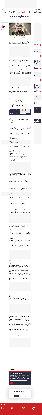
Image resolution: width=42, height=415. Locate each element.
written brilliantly (19, 156)
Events (29, 11)
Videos (14, 11)
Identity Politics (20, 35)
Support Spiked (2, 408)
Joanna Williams (23, 409)
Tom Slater (35, 102)
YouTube (40, 9)
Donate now (22, 113)
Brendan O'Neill (36, 44)
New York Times (16, 204)
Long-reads (12, 12)
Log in (36, 9)
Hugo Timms (35, 67)
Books (29, 12)
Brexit (12, 409)
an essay (14, 60)
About (1, 407)
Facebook (38, 9)
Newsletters (37, 11)
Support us (37, 12)
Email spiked (33, 409)
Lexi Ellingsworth (36, 90)
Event (35, 103)
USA (24, 35)
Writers (9, 11)
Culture (17, 35)
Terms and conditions (3, 409)
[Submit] (8, 9)
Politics (12, 407)
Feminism (36, 91)
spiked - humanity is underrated (21, 12)
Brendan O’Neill (23, 407)
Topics (3, 11)
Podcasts (5, 12)
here (9, 336)
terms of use (19, 414)
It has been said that (21, 233)
